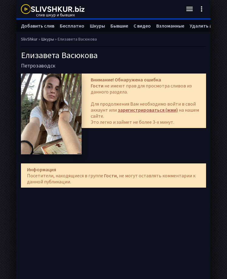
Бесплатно (72, 26)
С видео (142, 26)
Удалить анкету (207, 26)
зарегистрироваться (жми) (148, 110)
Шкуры (97, 26)
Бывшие (119, 26)
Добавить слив (37, 26)
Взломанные (170, 26)
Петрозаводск (38, 65)
